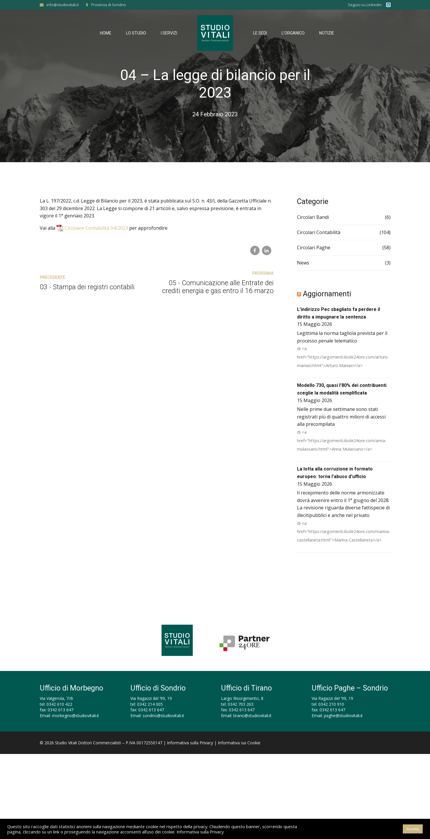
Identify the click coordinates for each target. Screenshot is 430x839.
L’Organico (293, 33)
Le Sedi (260, 33)
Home (105, 33)
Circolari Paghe (313, 247)
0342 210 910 (331, 704)
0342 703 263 (240, 704)
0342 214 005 (150, 704)
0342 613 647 (60, 709)
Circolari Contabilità (318, 232)
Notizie (326, 33)
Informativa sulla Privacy (190, 742)
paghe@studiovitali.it (343, 715)
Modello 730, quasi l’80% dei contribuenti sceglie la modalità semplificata (341, 389)
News (303, 263)
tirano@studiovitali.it (252, 715)
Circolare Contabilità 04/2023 (96, 228)
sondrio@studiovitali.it (163, 715)
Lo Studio (136, 33)
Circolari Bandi (313, 217)
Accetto (412, 828)
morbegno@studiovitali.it (75, 715)
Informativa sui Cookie (239, 742)
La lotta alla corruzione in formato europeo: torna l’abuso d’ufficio (335, 472)
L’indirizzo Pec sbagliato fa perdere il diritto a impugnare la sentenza (338, 313)
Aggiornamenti (327, 294)
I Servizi (169, 33)
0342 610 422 (59, 704)
